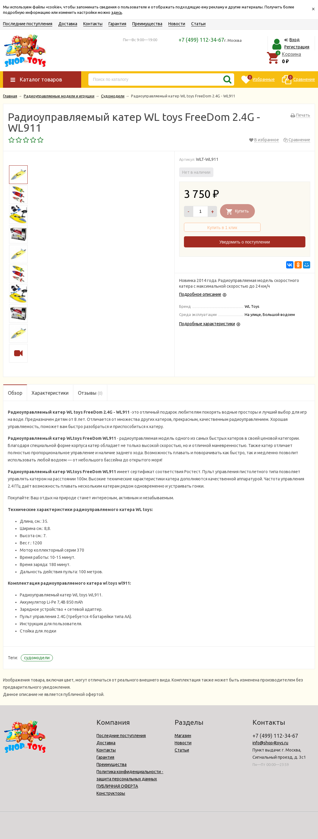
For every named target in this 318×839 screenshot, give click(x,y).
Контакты (92, 23)
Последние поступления (27, 23)
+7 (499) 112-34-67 (201, 40)
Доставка (67, 23)
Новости (176, 23)
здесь (116, 12)
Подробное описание (200, 294)
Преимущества (147, 23)
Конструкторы (110, 793)
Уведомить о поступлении (244, 242)
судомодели (37, 657)
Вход (294, 39)
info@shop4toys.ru (270, 742)
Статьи (198, 23)
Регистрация (296, 46)
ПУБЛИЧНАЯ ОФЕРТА (117, 786)
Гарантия (117, 23)
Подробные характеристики (207, 323)
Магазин (183, 735)
